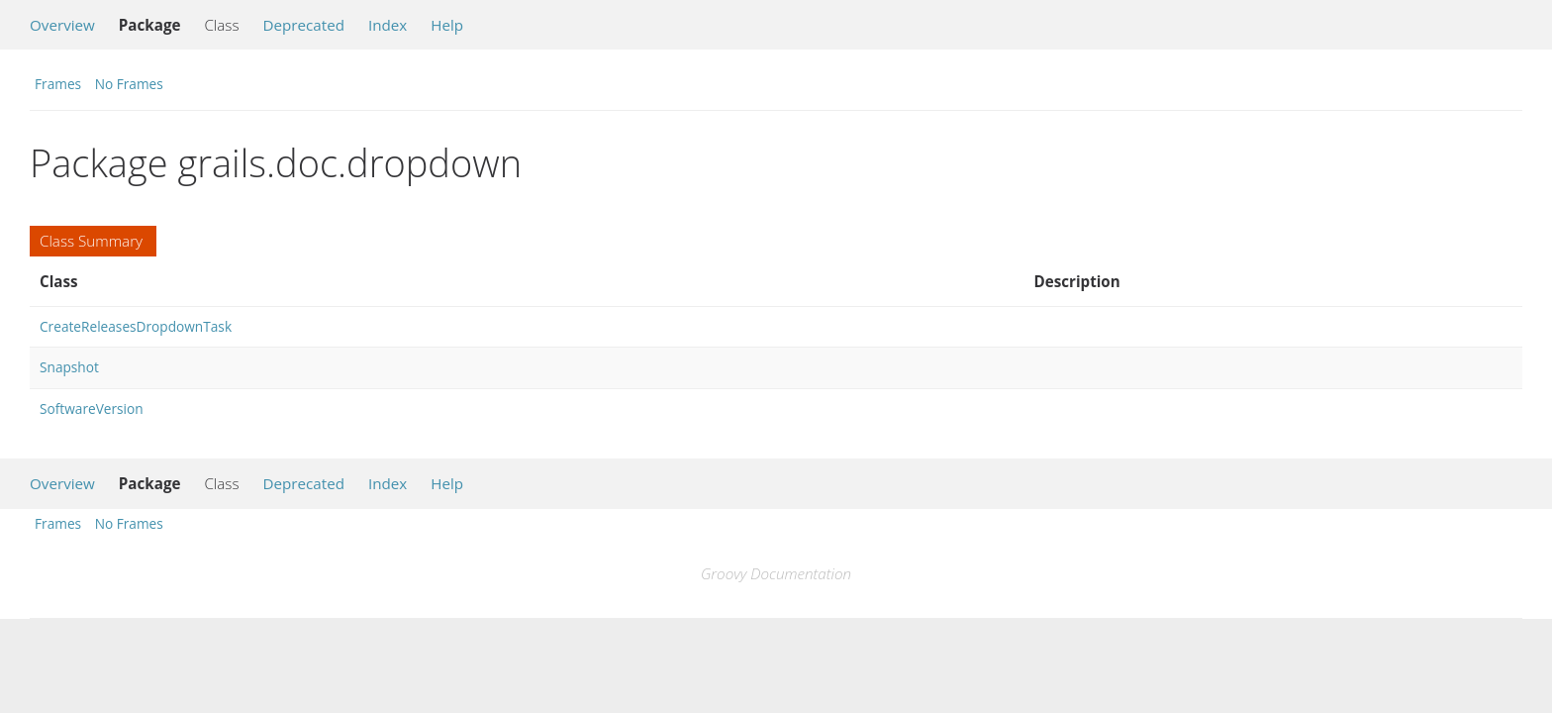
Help (447, 25)
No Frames (129, 83)
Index (387, 25)
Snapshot (69, 366)
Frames (58, 83)
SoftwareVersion (92, 408)
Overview (62, 25)
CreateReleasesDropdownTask (136, 326)
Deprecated (303, 25)
